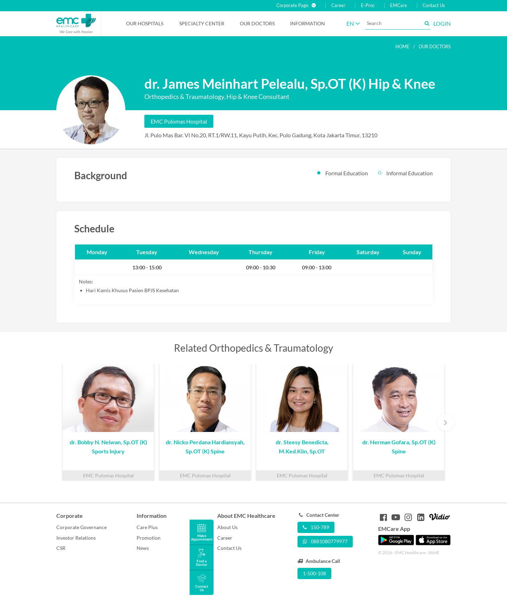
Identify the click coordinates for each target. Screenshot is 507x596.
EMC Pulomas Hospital (179, 121)
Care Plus (147, 527)
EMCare (398, 5)
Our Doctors (257, 23)
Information (307, 23)
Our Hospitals (144, 23)
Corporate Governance (81, 527)
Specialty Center (201, 23)
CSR (60, 548)
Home (402, 46)
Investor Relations (76, 538)
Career (338, 5)
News (143, 548)
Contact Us (434, 5)
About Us (227, 527)
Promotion (149, 538)
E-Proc (368, 5)
